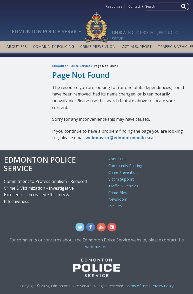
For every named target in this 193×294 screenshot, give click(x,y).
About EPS (16, 46)
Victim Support (137, 46)
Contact (134, 6)
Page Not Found (106, 66)
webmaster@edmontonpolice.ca (119, 137)
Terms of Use (136, 285)
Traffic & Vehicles (123, 185)
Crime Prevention (97, 46)
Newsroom (117, 199)
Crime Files (117, 192)
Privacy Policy (163, 285)
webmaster (96, 247)
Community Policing (53, 46)
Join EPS (115, 205)
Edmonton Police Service (71, 66)
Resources (113, 6)
